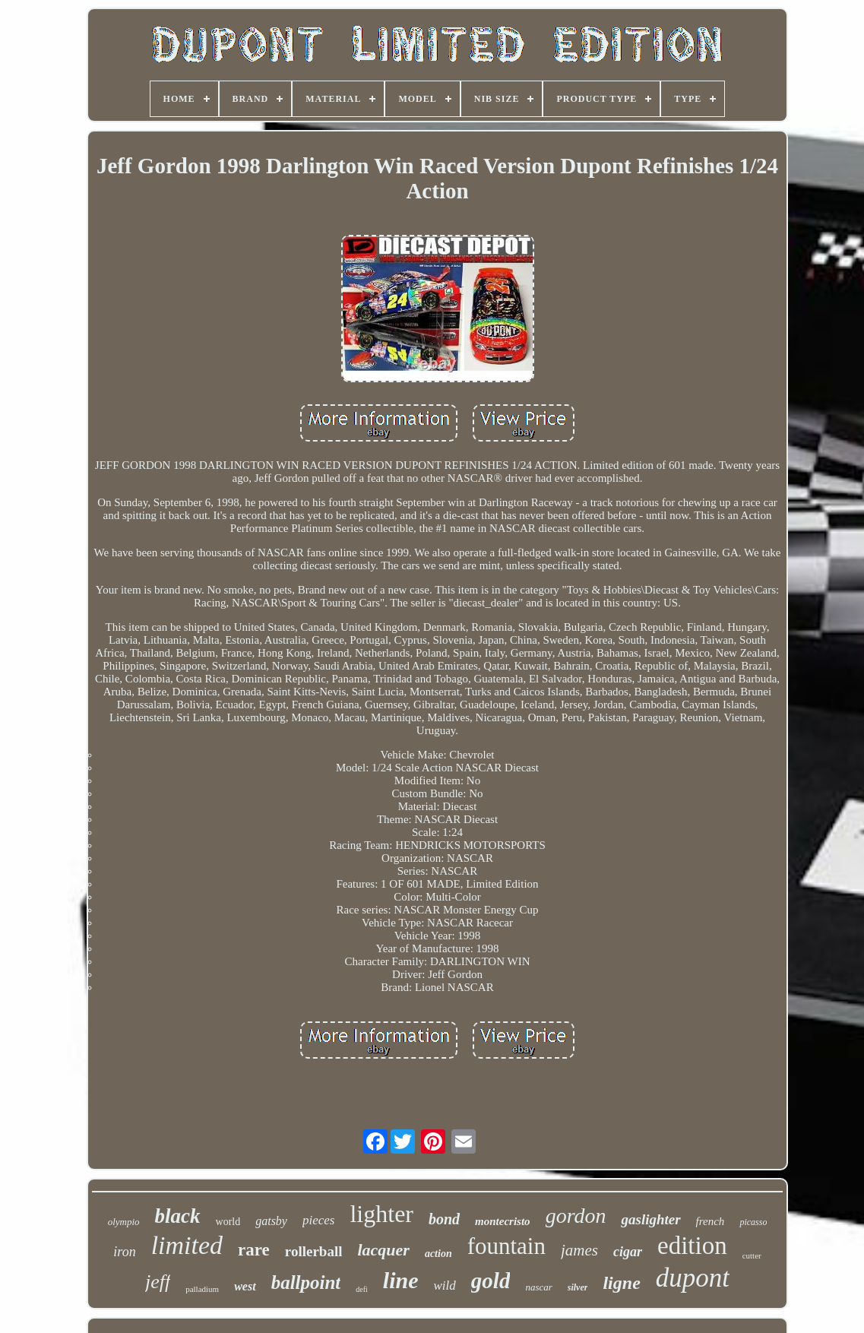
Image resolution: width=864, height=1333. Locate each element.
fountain (506, 1246)
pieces (318, 1220)
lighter (381, 1213)
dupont (692, 1278)
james (579, 1250)
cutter (751, 1255)
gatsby (271, 1220)
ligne (621, 1283)
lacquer (383, 1249)
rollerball (314, 1251)
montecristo (502, 1221)
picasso (753, 1222)
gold (491, 1280)
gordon (576, 1215)
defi (362, 1289)
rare (254, 1249)
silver (578, 1287)
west (244, 1286)
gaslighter (650, 1219)
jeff (157, 1282)
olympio (124, 1221)
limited (187, 1245)
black (178, 1216)
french (710, 1221)
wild (445, 1285)
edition (692, 1245)
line (401, 1280)
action (438, 1253)
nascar (538, 1287)
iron (124, 1251)
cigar (627, 1251)
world (228, 1221)
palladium (202, 1288)
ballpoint (306, 1282)
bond (444, 1219)
